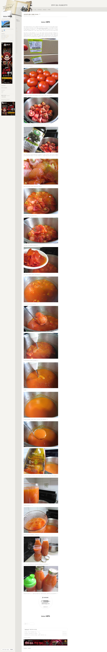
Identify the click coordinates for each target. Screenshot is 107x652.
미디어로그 (40, 9)
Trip (3, 38)
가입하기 (8, 95)
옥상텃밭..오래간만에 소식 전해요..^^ (31, 633)
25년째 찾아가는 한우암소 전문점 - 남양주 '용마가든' (34, 634)
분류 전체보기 (5, 35)
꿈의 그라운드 (5, 36)
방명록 (49, 9)
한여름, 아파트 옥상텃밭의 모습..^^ (31, 631)
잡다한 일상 (4, 37)
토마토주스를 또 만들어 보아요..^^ (32, 14)
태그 (35, 9)
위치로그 (44, 9)
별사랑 (2, 99)
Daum (3, 100)
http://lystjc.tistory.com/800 (42, 28)
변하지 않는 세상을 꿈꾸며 (59, 5)
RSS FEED (3, 96)
